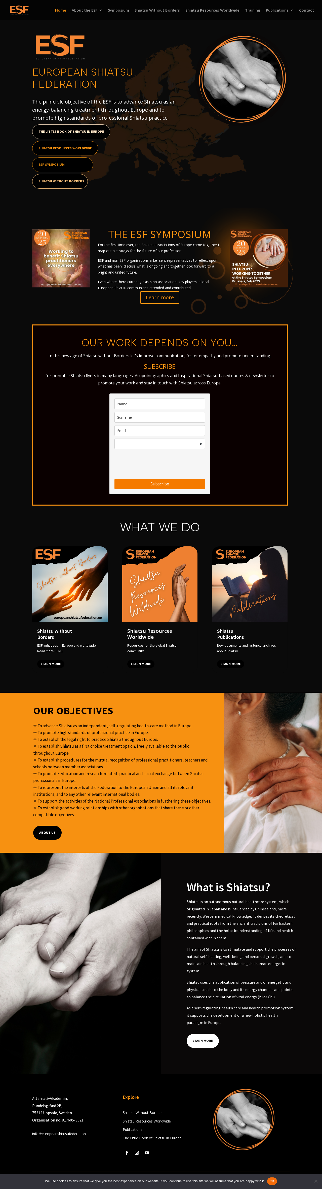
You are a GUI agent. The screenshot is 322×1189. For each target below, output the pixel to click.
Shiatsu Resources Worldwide (212, 10)
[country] (159, 444)
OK (272, 1181)
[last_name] (159, 417)
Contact (306, 10)
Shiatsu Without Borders (157, 10)
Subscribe (159, 484)
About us (47, 832)
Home (60, 10)
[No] (315, 1181)
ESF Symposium (51, 164)
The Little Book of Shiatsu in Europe (71, 131)
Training (252, 10)
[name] (159, 404)
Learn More (203, 1040)
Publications (277, 10)
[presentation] (152, 464)
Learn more (160, 297)
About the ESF (84, 10)
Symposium (118, 10)
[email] (159, 430)
